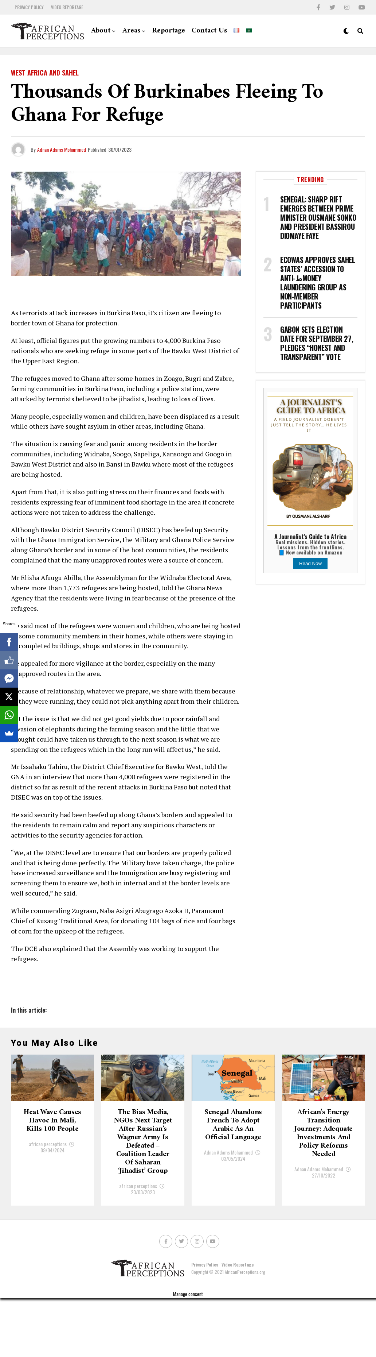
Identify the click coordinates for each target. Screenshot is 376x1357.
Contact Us (209, 30)
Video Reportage (67, 7)
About (100, 30)
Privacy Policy (29, 7)
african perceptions (48, 1195)
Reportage (168, 30)
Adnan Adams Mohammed (61, 149)
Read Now (310, 563)
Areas (131, 30)
